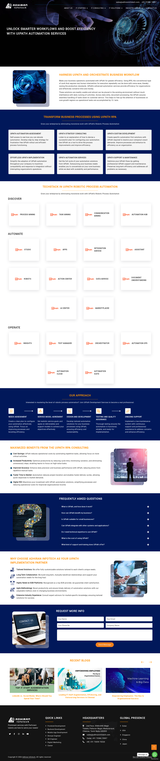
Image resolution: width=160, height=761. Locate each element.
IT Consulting (97, 8)
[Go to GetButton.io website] (154, 758)
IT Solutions (114, 8)
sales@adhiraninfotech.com (128, 2)
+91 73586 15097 (149, 2)
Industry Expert (133, 8)
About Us (68, 8)
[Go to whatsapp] (154, 754)
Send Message (104, 645)
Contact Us (151, 8)
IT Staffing (81, 8)
